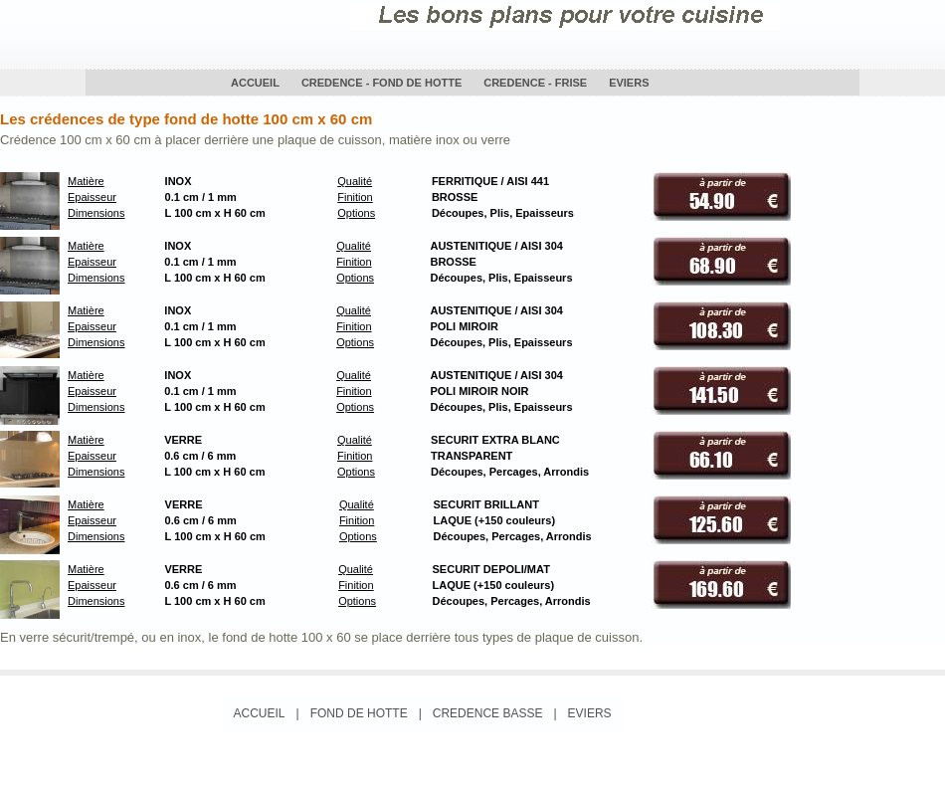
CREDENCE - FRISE (535, 83)
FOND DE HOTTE (359, 713)
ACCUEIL (255, 83)
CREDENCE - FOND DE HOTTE (381, 83)
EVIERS (629, 83)
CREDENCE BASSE (488, 713)
